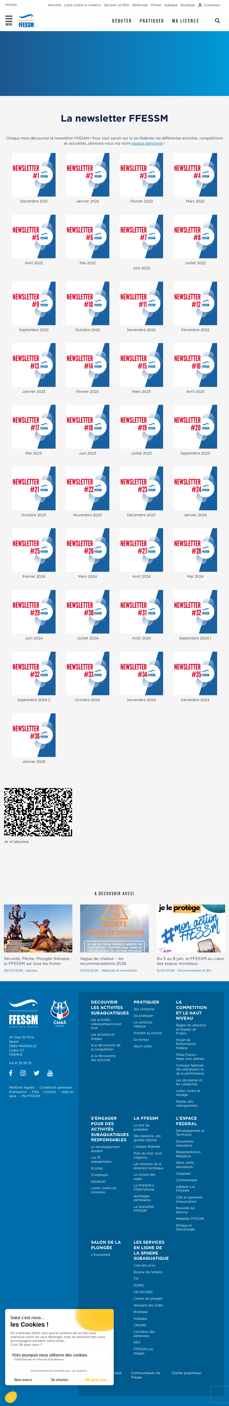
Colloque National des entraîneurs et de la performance (190, 1069)
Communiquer (186, 1180)
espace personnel (147, 143)
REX (137, 1342)
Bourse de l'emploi (148, 1272)
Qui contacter (144, 1009)
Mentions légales (21, 1087)
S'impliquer (99, 1175)
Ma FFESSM (31, 1096)
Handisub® (98, 1181)
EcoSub (97, 1168)
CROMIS (140, 1325)
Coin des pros (144, 1265)
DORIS (139, 1285)
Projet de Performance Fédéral (186, 1044)
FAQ (35, 1092)
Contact (50, 1092)
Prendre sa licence (148, 1033)
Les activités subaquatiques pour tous (106, 1023)
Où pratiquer (143, 1015)
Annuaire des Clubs (148, 1305)
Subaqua (140, 1318)
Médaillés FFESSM (190, 1218)
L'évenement (100, 1254)
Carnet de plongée (148, 1298)
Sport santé (143, 1046)
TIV (136, 1278)
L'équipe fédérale (147, 1146)
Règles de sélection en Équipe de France (191, 1029)
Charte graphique (186, 1373)
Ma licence (185, 21)
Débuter (122, 21)
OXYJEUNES (143, 1292)
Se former (141, 1039)
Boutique (141, 1311)
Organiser (183, 1173)
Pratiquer (152, 21)
